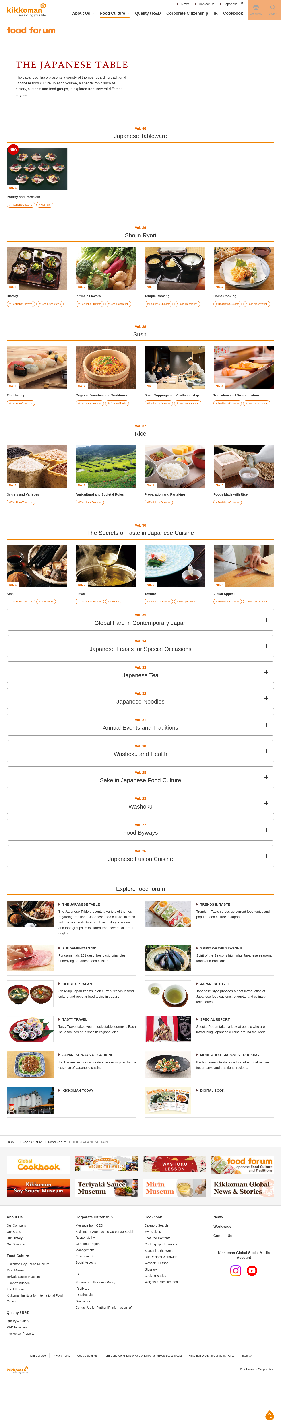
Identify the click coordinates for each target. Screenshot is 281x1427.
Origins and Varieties (24, 510)
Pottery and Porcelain (25, 197)
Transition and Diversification (238, 403)
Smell (11, 610)
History (13, 296)
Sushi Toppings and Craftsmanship (174, 403)
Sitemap (249, 1398)
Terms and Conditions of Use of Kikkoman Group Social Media (142, 1398)
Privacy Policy (59, 1398)
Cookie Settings (85, 1398)
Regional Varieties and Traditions (104, 403)
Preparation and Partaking (167, 510)
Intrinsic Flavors (89, 296)
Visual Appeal (225, 610)
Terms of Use (34, 1398)
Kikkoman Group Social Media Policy (213, 1398)
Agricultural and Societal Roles (102, 510)
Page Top (269, 1415)
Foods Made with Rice (232, 510)
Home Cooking (226, 296)
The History (16, 403)
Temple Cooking (158, 296)
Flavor (81, 610)
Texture (151, 610)
